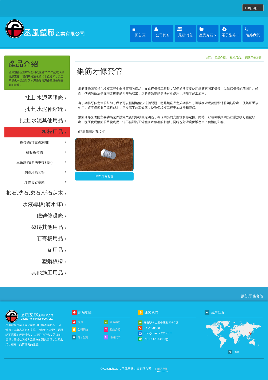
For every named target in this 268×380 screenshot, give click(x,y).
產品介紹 (220, 57)
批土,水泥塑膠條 (46, 98)
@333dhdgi (161, 339)
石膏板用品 (52, 239)
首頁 (208, 57)
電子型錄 (80, 337)
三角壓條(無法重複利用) (41, 162)
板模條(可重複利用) (43, 143)
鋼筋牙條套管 (45, 172)
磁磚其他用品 (49, 227)
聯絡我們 (112, 337)
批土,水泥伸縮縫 (46, 109)
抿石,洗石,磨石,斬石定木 (36, 193)
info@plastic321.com (158, 333)
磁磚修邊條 (52, 216)
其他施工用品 (49, 273)
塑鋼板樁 (54, 261)
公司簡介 (80, 329)
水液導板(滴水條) (45, 204)
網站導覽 (162, 368)
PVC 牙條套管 (104, 176)
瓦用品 (57, 250)
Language (253, 8)
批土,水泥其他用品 (43, 121)
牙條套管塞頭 (45, 182)
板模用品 (54, 132)
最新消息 (112, 322)
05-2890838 (152, 328)
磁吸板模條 (46, 153)
